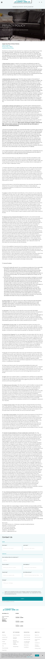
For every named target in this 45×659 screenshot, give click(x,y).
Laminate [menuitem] (4, 643)
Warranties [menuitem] (26, 645)
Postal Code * (5, 572)
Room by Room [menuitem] (38, 637)
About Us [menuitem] (37, 635)
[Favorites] (41, 2)
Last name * (25, 545)
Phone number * (5, 564)
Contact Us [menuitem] (37, 642)
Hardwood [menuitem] (4, 639)
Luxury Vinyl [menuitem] (4, 637)
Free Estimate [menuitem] (5, 648)
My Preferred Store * (27, 572)
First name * (4, 545)
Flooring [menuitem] (4, 635)
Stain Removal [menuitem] (27, 635)
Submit (22, 598)
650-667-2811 (30, 6)
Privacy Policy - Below (7, 46)
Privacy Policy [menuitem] (38, 648)
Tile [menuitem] (3, 645)
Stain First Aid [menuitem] (27, 637)
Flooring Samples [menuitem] (15, 638)
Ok (37, 655)
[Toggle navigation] (1, 2)
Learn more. (30, 656)
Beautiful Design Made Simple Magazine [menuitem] (16, 642)
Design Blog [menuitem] (15, 646)
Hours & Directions (4, 620)
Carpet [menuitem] (3, 641)
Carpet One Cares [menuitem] (37, 640)
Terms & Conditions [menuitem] (37, 645)
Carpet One (4, 20)
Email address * (26, 564)
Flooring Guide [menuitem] (27, 639)
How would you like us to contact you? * (10, 557)
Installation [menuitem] (26, 647)
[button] (39, 2)
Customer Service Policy (8, 48)
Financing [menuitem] (4, 650)
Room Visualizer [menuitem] (16, 635)
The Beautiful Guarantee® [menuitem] (27, 642)
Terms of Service (6, 45)
